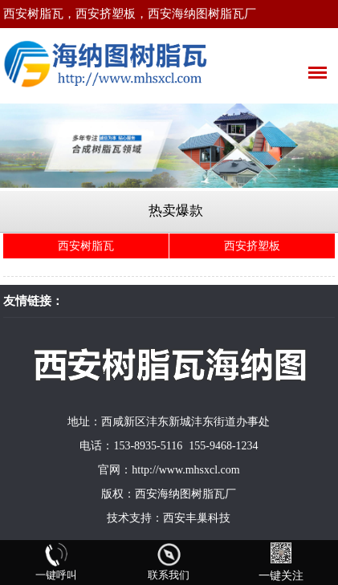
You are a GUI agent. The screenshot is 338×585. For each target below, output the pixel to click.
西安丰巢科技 (196, 518)
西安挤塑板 (252, 246)
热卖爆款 (176, 210)
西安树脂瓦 (86, 246)
